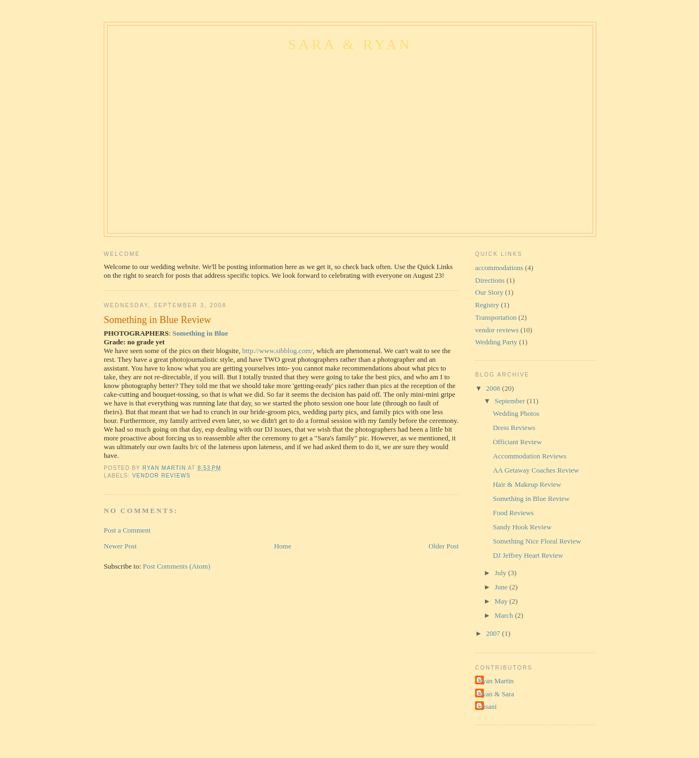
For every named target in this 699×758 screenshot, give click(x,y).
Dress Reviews (514, 427)
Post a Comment (127, 530)
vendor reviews (161, 476)
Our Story (489, 292)
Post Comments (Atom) (177, 566)
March (505, 615)
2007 (494, 633)
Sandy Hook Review (522, 527)
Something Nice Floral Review (536, 541)
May (502, 601)
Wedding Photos (516, 413)
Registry (487, 305)
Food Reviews (513, 513)
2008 (494, 388)
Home (283, 546)
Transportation (496, 317)
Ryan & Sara (496, 694)
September (511, 401)
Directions (490, 280)
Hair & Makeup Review (527, 484)
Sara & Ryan (350, 44)
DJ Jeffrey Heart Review (528, 555)
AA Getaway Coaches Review (536, 470)
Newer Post (120, 546)
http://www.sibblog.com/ (277, 351)
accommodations (499, 268)
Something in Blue (200, 333)
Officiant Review (517, 442)
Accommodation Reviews (529, 456)
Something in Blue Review (531, 498)
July (501, 573)
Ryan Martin (496, 681)
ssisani (487, 706)
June (502, 587)
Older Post (444, 546)
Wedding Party (496, 342)
